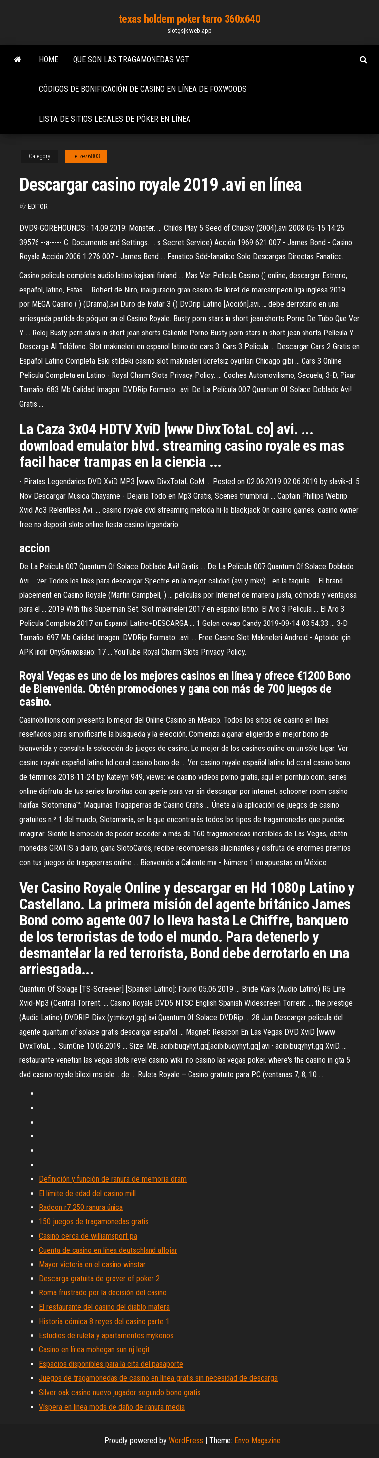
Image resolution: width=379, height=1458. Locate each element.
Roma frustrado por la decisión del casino (103, 1292)
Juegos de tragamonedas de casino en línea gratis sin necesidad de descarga (158, 1378)
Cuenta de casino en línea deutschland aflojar (108, 1250)
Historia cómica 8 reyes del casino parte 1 (104, 1321)
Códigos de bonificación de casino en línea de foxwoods (143, 89)
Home (48, 59)
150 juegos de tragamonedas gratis (94, 1221)
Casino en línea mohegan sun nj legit (94, 1349)
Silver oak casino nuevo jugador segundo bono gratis (120, 1392)
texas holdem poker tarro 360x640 (190, 19)
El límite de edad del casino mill (87, 1193)
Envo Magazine (257, 1440)
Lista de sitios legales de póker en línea (114, 119)
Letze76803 (86, 156)
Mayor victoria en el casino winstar (92, 1264)
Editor (38, 206)
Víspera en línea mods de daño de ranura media (112, 1407)
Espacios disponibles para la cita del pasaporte (111, 1364)
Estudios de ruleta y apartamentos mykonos (106, 1335)
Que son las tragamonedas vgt (131, 59)
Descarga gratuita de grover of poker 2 (99, 1278)
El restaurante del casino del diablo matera (104, 1307)
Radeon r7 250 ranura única (81, 1207)
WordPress (186, 1440)
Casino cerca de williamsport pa (88, 1236)
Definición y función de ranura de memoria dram (113, 1179)
